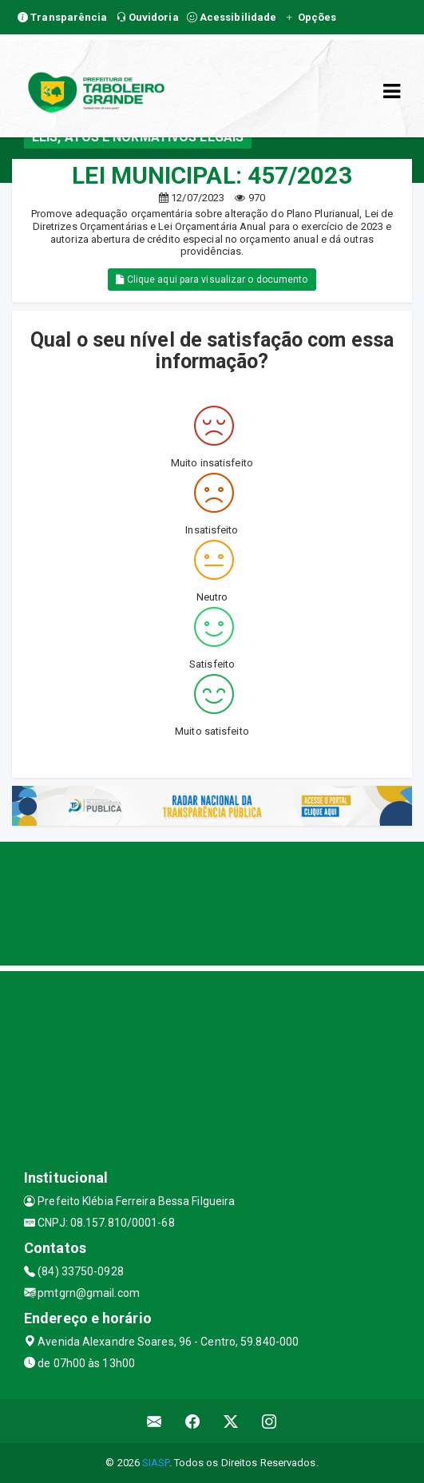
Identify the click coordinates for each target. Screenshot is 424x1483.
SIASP (155, 1463)
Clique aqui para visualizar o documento (211, 279)
